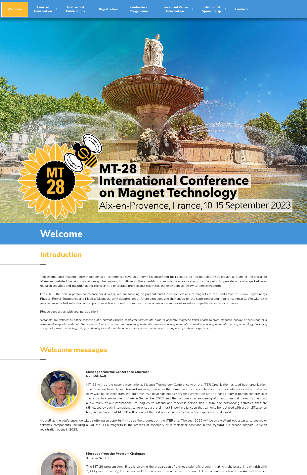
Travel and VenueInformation (177, 9)
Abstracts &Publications (78, 9)
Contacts (241, 9)
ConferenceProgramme (141, 9)
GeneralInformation (45, 9)
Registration (108, 9)
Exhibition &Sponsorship (214, 9)
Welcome (15, 9)
